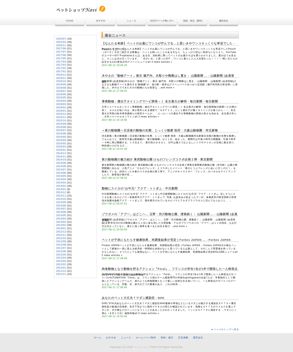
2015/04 (61, 140)
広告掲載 (183, 337)
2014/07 (61, 169)
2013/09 (61, 202)
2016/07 (61, 91)
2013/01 (61, 228)
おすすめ (100, 22)
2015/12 (61, 114)
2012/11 (61, 235)
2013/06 (61, 212)
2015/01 (61, 150)
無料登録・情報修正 (192, 22)
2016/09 (61, 84)
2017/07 (61, 51)
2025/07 (61, 38)
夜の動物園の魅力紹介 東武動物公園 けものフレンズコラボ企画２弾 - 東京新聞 (157, 159)
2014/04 (61, 179)
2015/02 (61, 146)
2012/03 (61, 261)
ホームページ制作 (162, 22)
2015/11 (61, 117)
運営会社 (223, 22)
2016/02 (61, 107)
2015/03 (61, 143)
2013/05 (61, 215)
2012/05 (61, 254)
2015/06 (61, 133)
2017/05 (61, 58)
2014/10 (61, 159)
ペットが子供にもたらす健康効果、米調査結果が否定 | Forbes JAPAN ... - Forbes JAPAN (166, 239)
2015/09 (61, 123)
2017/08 (61, 48)
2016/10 (61, 81)
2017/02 (61, 68)
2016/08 (61, 87)
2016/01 (61, 110)
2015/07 (61, 130)
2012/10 (61, 238)
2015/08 (61, 127)
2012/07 (61, 248)
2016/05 (61, 97)
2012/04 (61, 257)
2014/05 (61, 176)
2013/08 (61, 205)
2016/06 (61, 94)
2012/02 (61, 264)
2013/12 (61, 192)
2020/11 (61, 45)
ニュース (131, 22)
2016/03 (61, 104)
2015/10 (61, 120)
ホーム (69, 22)
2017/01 (61, 71)
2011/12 (61, 271)
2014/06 (61, 173)
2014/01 (61, 189)
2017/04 (61, 61)
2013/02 (61, 225)
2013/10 (61, 199)
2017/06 (61, 55)
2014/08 (61, 166)
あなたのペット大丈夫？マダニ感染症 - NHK (133, 297)
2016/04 (61, 100)
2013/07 (61, 208)
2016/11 (61, 78)
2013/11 (61, 195)
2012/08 (61, 244)
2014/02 (61, 186)
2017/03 (61, 64)
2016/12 (61, 74)
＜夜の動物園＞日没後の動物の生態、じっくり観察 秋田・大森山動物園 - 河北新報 (160, 130)
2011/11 (61, 274)
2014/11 (61, 156)
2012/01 (61, 267)
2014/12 (61, 153)
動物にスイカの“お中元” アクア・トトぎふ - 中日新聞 (140, 188)
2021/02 (61, 42)
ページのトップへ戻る (226, 329)
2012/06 (61, 251)
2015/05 (61, 137)
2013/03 (61, 222)
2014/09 (61, 163)
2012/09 (61, 241)
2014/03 (61, 182)
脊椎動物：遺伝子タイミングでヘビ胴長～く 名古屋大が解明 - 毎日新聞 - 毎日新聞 (160, 101)
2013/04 (61, 218)
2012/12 (61, 231)
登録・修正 (167, 337)
